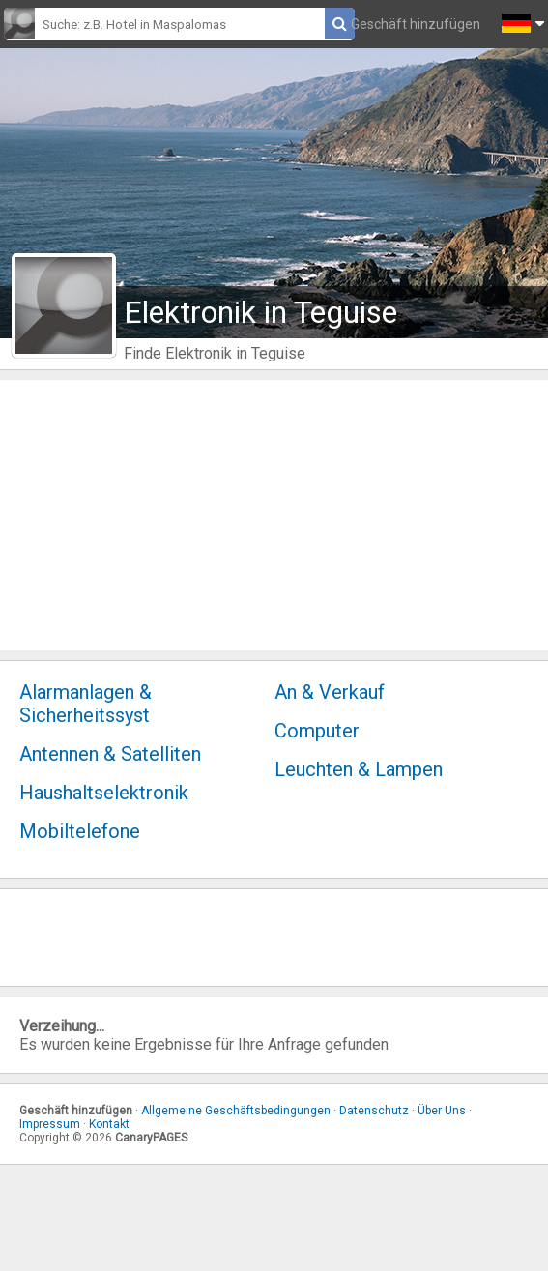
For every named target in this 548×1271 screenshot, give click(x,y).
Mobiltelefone (79, 831)
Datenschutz (374, 1110)
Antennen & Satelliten (110, 753)
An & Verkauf (329, 692)
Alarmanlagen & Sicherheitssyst (85, 703)
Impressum (49, 1124)
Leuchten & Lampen (358, 769)
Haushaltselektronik (103, 792)
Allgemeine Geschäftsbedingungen (236, 1110)
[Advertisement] (274, 515)
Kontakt (109, 1124)
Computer (317, 730)
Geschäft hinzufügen (415, 24)
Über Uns (442, 1110)
